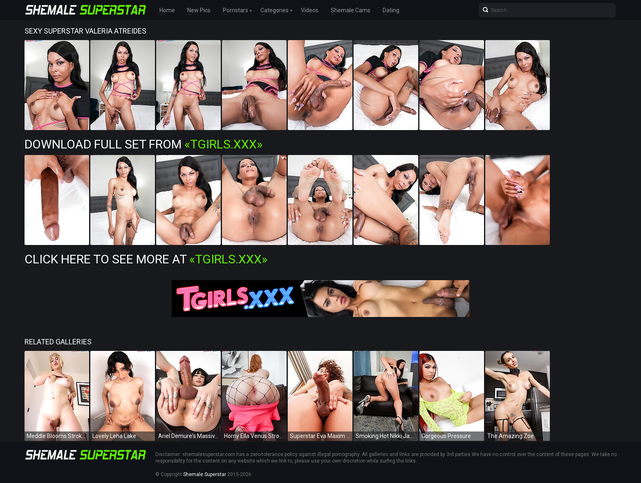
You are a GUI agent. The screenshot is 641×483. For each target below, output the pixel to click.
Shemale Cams (350, 10)
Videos (309, 10)
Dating (391, 10)
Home (167, 10)
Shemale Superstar (204, 474)
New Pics (199, 10)
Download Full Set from (143, 144)
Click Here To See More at (146, 259)
